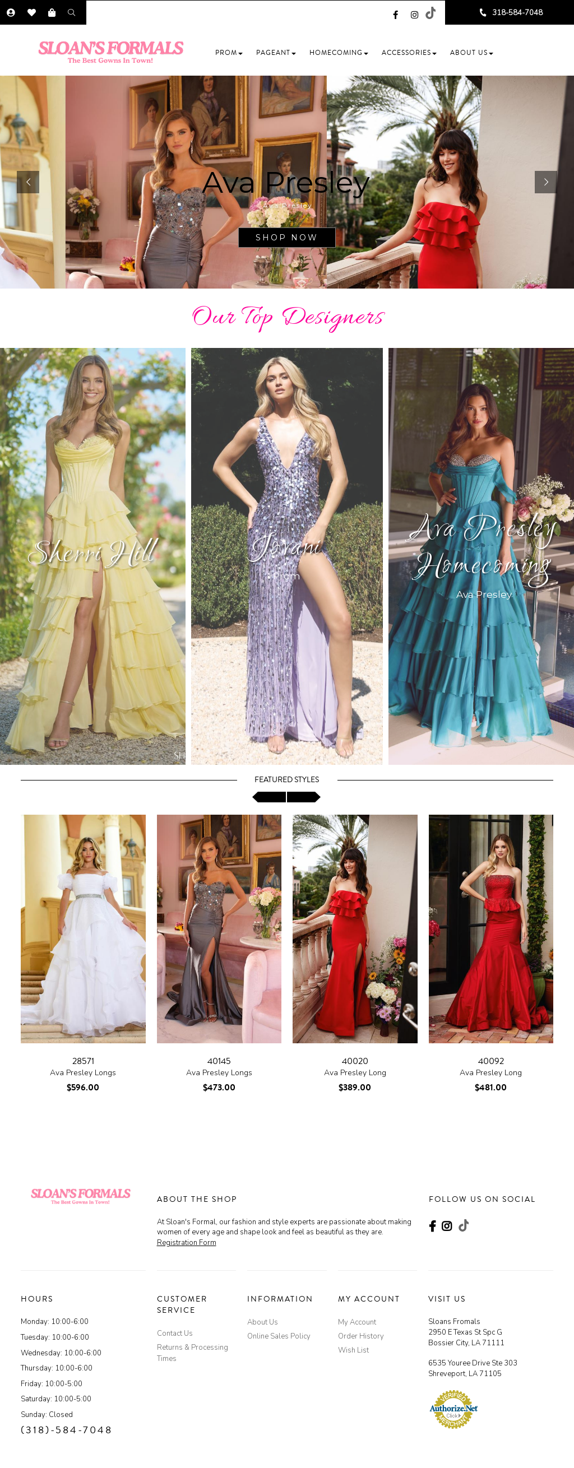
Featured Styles (286, 780)
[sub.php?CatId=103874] (287, 182)
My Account (357, 1322)
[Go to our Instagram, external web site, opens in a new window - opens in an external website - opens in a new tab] (414, 12)
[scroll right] (304, 797)
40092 (491, 1061)
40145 (219, 1061)
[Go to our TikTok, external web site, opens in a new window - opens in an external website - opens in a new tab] (430, 12)
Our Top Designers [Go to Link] (287, 318)
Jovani (286, 548)
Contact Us (175, 1333)
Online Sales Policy (279, 1336)
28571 (83, 1061)
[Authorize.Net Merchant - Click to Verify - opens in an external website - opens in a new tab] (453, 1409)
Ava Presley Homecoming (484, 548)
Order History (361, 1336)
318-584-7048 (517, 13)
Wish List (353, 1350)
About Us (262, 1322)
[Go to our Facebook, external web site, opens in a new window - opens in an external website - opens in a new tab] (395, 12)
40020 (355, 1061)
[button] (229, 53)
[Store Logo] (115, 52)
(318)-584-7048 (67, 1430)
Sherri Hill (90, 555)
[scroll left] (269, 797)
